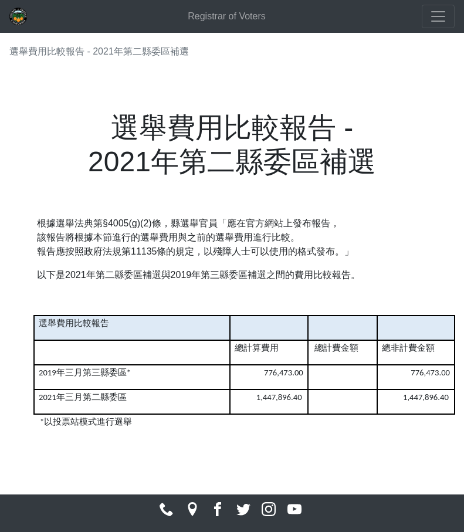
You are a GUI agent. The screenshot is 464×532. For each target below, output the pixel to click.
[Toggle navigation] (438, 16)
